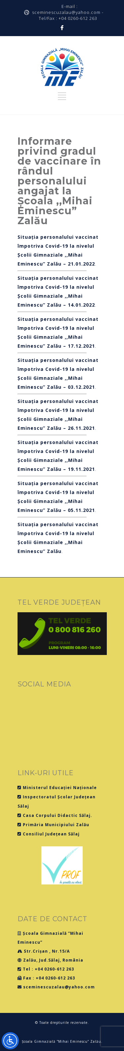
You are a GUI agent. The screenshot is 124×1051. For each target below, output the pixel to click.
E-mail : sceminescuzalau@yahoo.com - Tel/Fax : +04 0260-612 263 (67, 12)
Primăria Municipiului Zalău (53, 824)
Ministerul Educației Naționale (57, 787)
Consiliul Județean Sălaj (49, 834)
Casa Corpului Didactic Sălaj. (55, 815)
